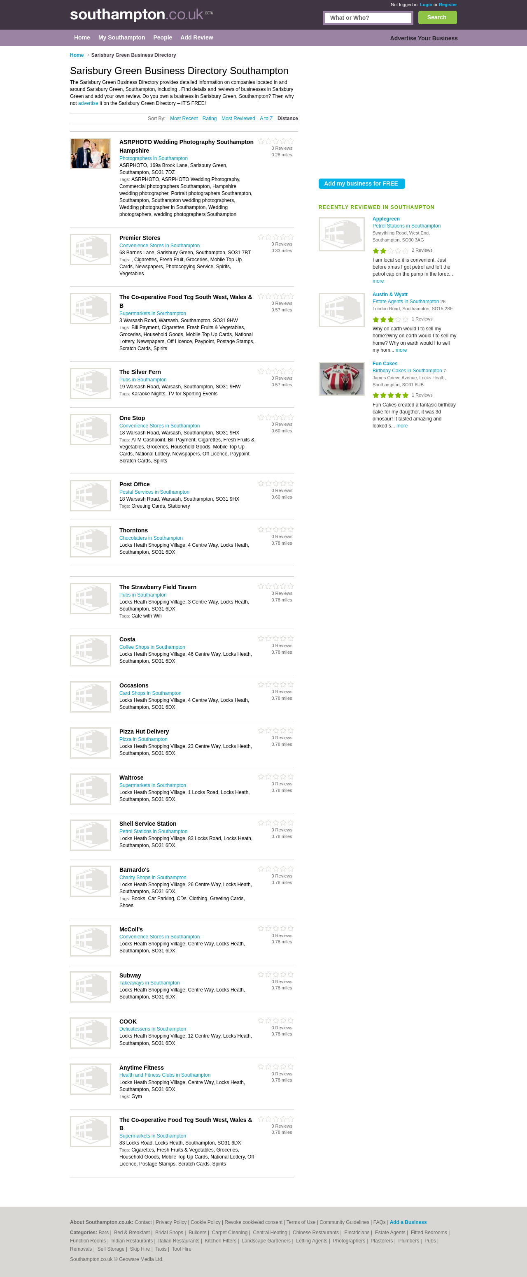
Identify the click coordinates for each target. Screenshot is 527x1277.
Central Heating (271, 1232)
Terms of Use (301, 1222)
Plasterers (382, 1241)
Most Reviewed (238, 118)
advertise (88, 103)
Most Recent (184, 118)
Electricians (357, 1232)
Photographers (349, 1241)
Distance (287, 118)
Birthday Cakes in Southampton (408, 371)
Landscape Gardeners (267, 1241)
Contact (143, 1222)
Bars (104, 1232)
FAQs (379, 1222)
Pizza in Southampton (143, 739)
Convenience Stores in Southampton (159, 245)
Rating (210, 118)
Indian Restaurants (133, 1241)
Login (426, 4)
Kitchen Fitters (221, 1241)
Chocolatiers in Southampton (151, 538)
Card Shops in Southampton (150, 693)
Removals (81, 1249)
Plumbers (409, 1241)
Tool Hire (181, 1249)
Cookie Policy (206, 1222)
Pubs (430, 1241)
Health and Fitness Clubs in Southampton (164, 1075)
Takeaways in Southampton (149, 983)
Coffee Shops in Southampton (152, 647)
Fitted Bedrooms (429, 1232)
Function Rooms (88, 1241)
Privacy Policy (171, 1222)
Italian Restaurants (179, 1241)
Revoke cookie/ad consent (253, 1222)
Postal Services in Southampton (154, 492)
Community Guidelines (344, 1222)
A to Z (266, 118)
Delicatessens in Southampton (152, 1029)
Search (437, 17)
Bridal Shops (169, 1232)
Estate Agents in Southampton (407, 301)
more (378, 281)
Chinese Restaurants (316, 1232)
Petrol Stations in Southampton (407, 226)
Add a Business (408, 1222)
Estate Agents (391, 1232)
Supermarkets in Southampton (152, 313)
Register (448, 4)
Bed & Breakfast (132, 1232)
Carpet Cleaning (230, 1232)
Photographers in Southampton (153, 158)
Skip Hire (141, 1249)
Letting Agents (312, 1241)
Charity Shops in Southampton (153, 877)
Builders (198, 1232)
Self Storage (111, 1249)
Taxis (161, 1249)
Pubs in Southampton (143, 380)
